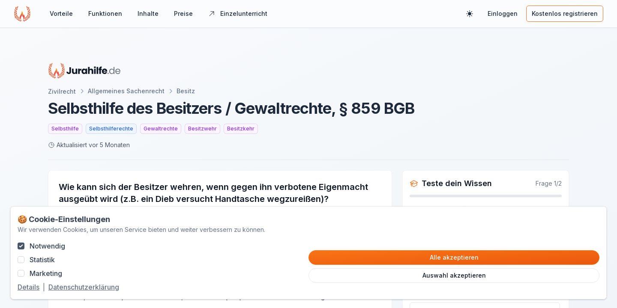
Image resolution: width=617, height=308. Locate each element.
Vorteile (61, 13)
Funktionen (105, 13)
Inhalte (148, 13)
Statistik (42, 259)
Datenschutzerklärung (83, 287)
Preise (183, 13)
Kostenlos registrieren (565, 13)
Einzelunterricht (237, 13)
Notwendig (47, 246)
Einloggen (503, 13)
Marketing (46, 273)
